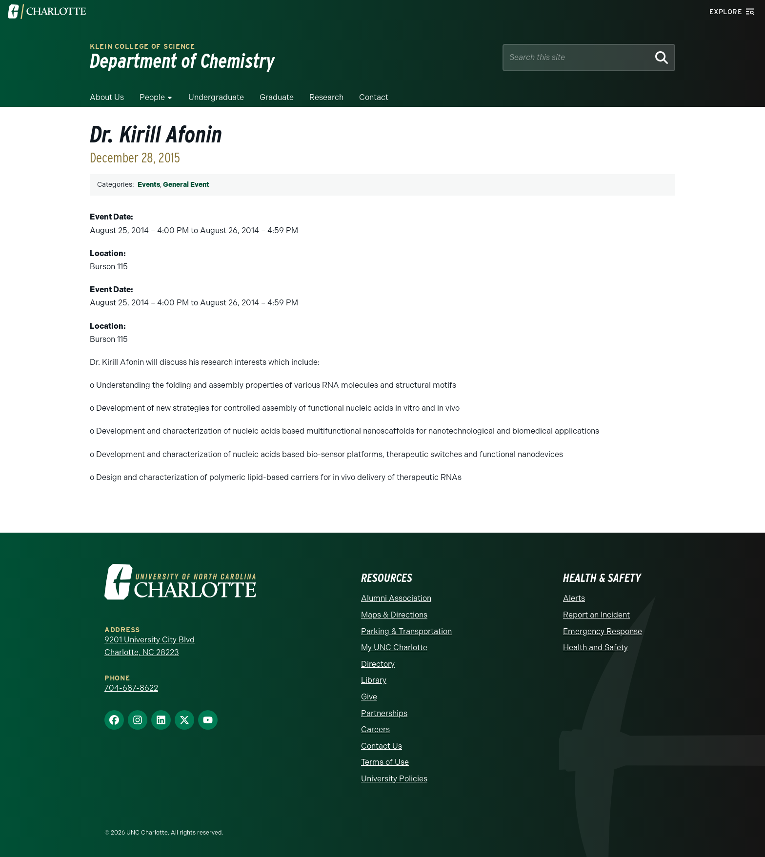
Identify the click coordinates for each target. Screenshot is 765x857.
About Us (107, 97)
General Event (186, 184)
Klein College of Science (142, 46)
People (152, 97)
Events (149, 184)
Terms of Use (385, 762)
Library (373, 680)
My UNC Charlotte (394, 647)
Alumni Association (396, 598)
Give (369, 696)
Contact (373, 97)
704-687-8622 (131, 688)
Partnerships (384, 713)
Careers (375, 729)
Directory (378, 664)
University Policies (394, 778)
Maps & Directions (394, 614)
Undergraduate (216, 97)
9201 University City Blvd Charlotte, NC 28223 (149, 646)
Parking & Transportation (406, 631)
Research (326, 97)
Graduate (277, 97)
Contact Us (381, 746)
